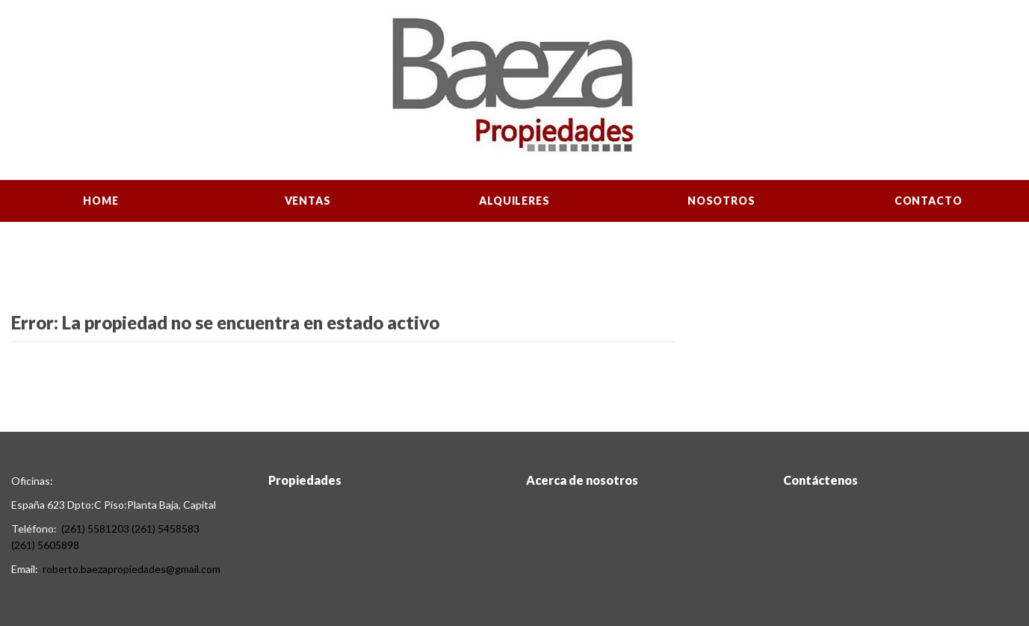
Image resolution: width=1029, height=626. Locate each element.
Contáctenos (820, 480)
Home (100, 200)
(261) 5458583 (166, 528)
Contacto (928, 200)
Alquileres (514, 200)
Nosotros (721, 200)
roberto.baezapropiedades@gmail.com (131, 569)
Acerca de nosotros (582, 480)
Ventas (308, 200)
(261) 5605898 (45, 545)
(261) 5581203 (95, 528)
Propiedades (305, 480)
